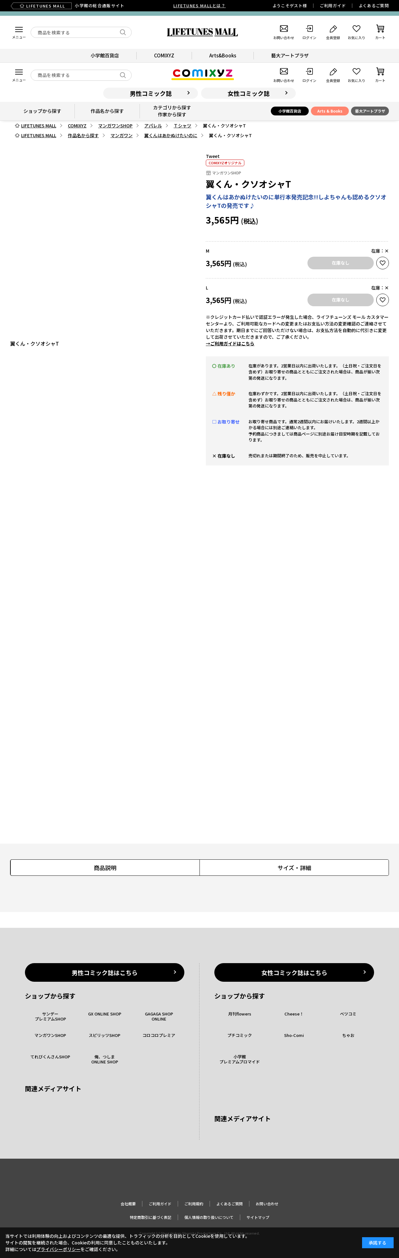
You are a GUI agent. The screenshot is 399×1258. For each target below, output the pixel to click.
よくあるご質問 (374, 6)
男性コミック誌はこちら (105, 972)
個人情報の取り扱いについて (209, 1217)
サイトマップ (258, 1217)
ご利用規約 (193, 1203)
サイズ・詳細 (294, 867)
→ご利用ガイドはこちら (230, 343)
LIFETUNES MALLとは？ (199, 6)
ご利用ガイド (333, 6)
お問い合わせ (267, 1203)
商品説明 (105, 867)
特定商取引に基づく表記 (150, 1217)
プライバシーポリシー (58, 1249)
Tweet (213, 156)
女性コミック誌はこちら (294, 972)
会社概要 (128, 1203)
